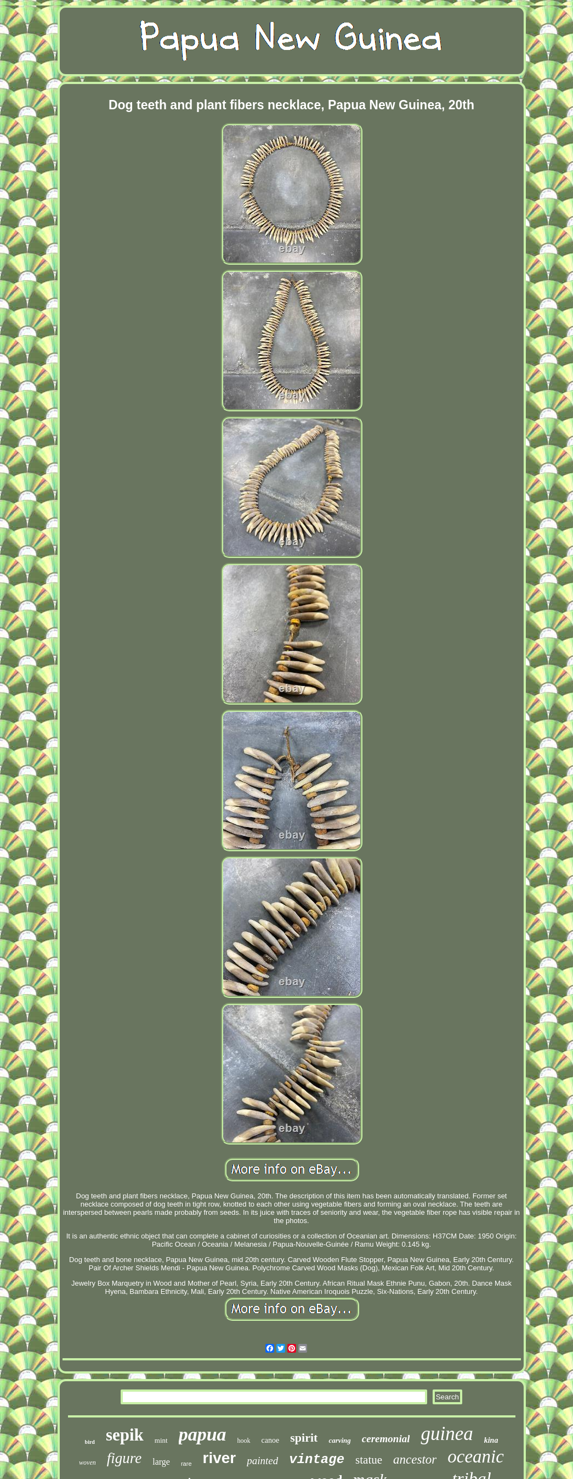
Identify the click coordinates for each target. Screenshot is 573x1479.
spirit (303, 1437)
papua (202, 1434)
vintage (316, 1459)
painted (262, 1460)
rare (186, 1463)
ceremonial (386, 1438)
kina (491, 1440)
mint (161, 1440)
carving (339, 1440)
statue (368, 1459)
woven (87, 1462)
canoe (271, 1440)
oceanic (475, 1456)
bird (90, 1442)
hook (244, 1440)
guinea (447, 1433)
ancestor (414, 1459)
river (219, 1457)
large (161, 1461)
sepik (125, 1434)
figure (124, 1458)
